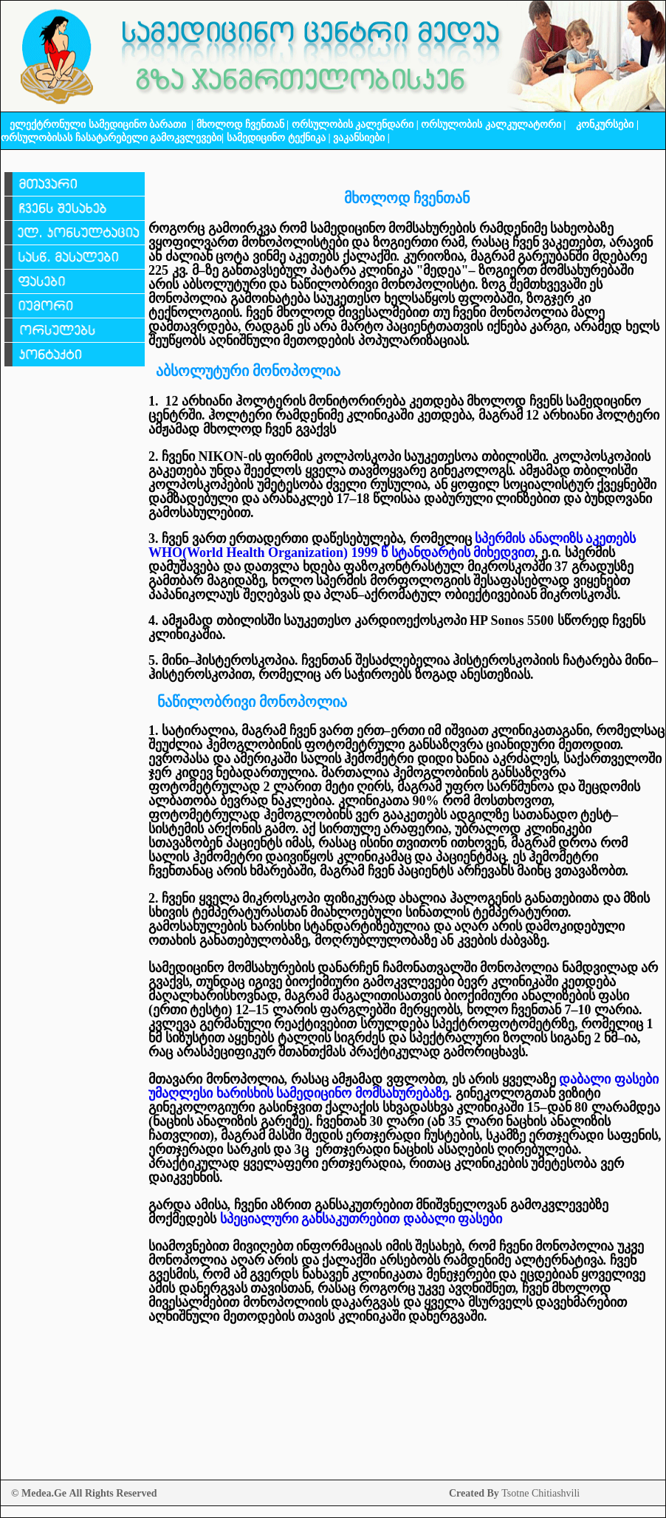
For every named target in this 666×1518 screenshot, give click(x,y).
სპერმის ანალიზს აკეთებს (554, 538)
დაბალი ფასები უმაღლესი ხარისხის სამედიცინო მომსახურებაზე (403, 1086)
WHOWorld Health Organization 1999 (341, 552)
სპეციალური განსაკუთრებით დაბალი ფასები (361, 1218)
